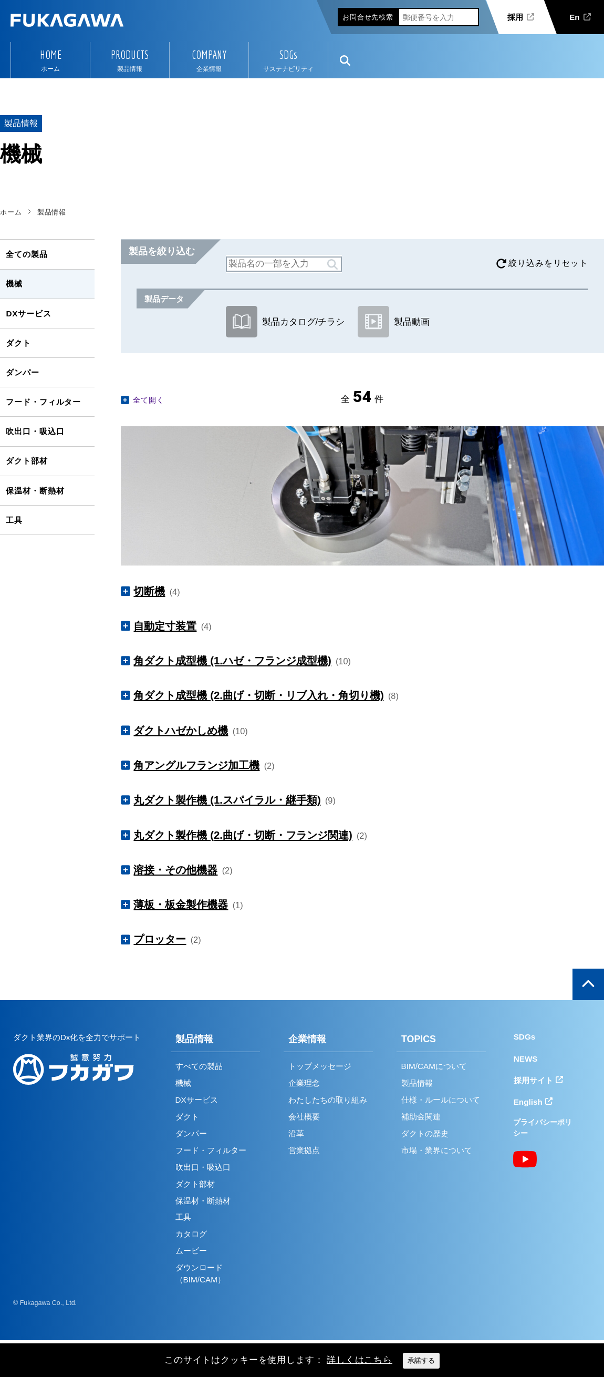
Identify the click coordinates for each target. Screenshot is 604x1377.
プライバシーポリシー (542, 1127)
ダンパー (22, 372)
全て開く (148, 400)
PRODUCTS (130, 54)
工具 (14, 520)
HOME (50, 54)
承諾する (421, 1360)
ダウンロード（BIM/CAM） (200, 1273)
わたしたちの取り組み (327, 1099)
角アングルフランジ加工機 (196, 765)
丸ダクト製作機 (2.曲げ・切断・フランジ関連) (242, 835)
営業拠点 (304, 1150)
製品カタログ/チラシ (285, 321)
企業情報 (307, 1039)
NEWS (526, 1058)
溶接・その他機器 (175, 870)
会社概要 (304, 1116)
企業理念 (304, 1082)
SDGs (288, 54)
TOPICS (418, 1039)
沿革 (296, 1133)
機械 (14, 283)
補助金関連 (421, 1116)
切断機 (149, 591)
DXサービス (28, 313)
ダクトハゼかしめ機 (180, 730)
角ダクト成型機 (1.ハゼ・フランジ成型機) (232, 660)
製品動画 (394, 321)
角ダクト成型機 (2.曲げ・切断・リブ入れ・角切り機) (258, 695)
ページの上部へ (588, 984)
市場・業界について (436, 1150)
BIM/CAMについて (434, 1066)
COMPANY (209, 54)
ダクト (18, 342)
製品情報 (194, 1039)
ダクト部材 (26, 460)
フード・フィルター (43, 401)
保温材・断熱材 (35, 490)
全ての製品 (26, 254)
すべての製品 (199, 1066)
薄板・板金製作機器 (180, 904)
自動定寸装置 (164, 626)
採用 (515, 17)
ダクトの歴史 (425, 1133)
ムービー (191, 1250)
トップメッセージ (319, 1066)
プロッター (159, 939)
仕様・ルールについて (440, 1099)
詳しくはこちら (359, 1360)
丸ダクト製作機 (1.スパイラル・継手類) (226, 800)
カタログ (191, 1233)
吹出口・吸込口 (35, 431)
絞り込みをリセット (548, 263)
